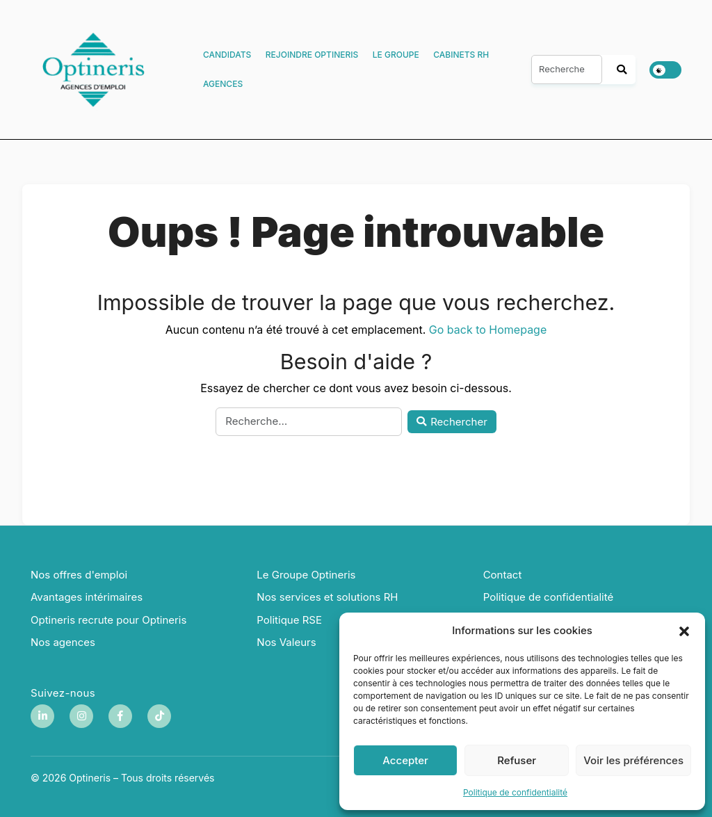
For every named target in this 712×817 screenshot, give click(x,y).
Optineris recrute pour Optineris (108, 619)
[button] (684, 631)
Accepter (405, 760)
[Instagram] (81, 716)
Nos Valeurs (286, 642)
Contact (502, 574)
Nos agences (63, 642)
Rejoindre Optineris (312, 54)
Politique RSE (289, 619)
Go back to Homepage (488, 330)
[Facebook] (120, 716)
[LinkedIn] (42, 716)
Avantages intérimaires (87, 597)
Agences (223, 84)
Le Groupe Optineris (306, 574)
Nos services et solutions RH (327, 597)
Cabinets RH (461, 54)
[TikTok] (159, 716)
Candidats (227, 54)
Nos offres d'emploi (79, 574)
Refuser (516, 760)
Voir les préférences (633, 760)
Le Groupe (396, 54)
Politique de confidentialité (515, 792)
